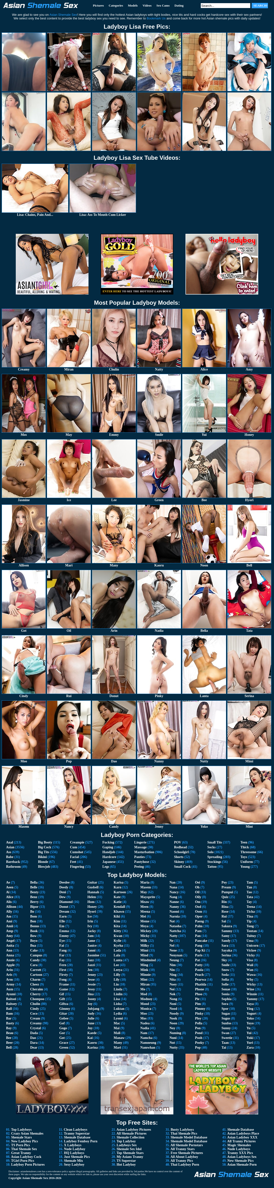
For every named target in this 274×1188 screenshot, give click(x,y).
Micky (145, 936)
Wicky (251, 984)
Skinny (179, 862)
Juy (90, 1028)
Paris (198, 955)
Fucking (108, 842)
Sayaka (226, 950)
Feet (73, 862)
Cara (33, 965)
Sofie (225, 984)
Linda (118, 989)
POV (177, 842)
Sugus (225, 1018)
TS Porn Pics (20, 1145)
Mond (144, 1004)
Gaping (107, 847)
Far (61, 955)
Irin (90, 921)
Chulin (35, 1004)
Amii (9, 926)
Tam (250, 882)
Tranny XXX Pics (240, 1153)
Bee (8, 1038)
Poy (224, 882)
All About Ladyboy (184, 1157)
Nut (172, 1043)
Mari (117, 1047)
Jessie (91, 984)
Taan (225, 1043)
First (62, 970)
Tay (249, 902)
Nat (172, 921)
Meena (145, 911)
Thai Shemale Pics (183, 1133)
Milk (143, 941)
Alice (9, 897)
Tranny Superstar (77, 1133)
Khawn (119, 911)
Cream (35, 1018)
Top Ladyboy (126, 1141)
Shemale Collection (131, 1137)
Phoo (198, 994)
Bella (33, 882)
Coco (33, 1013)
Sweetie (226, 1038)
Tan (249, 887)
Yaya (250, 1004)
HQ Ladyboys (74, 1153)
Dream (64, 911)
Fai (61, 945)
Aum (9, 989)
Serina (226, 955)
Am (8, 916)
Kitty (117, 931)
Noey (173, 984)
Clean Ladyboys (75, 1129)
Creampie (77, 842)
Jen (89, 970)
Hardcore (109, 857)
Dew (62, 897)
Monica (145, 1009)
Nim (172, 965)
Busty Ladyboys (182, 1129)
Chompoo (37, 999)
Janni (91, 950)
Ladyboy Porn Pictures (28, 1164)
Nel (171, 945)
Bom (33, 916)
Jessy (91, 989)
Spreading (214, 857)
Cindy (34, 1009)
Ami (9, 921)
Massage (140, 847)
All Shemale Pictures (131, 1133)
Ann (9, 950)
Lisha (118, 1004)
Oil (197, 892)
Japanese (108, 862)
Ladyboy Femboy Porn (80, 1141)
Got (62, 1038)
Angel (10, 941)
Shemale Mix (73, 1161)
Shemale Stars (21, 1137)
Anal (9, 842)
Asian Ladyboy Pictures (133, 1129)
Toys (244, 857)
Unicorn (252, 945)
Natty (173, 936)
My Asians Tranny (130, 1157)
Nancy (174, 892)
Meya (144, 926)
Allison (11, 907)
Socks (211, 847)
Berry (34, 902)
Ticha (251, 911)
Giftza (63, 1004)
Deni (62, 892)
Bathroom (13, 866)
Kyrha (118, 945)
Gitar (63, 1013)
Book (34, 931)
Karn (117, 887)
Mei (143, 916)
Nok (172, 994)
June (90, 1023)
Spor (224, 1009)
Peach (199, 975)
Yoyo (250, 1023)
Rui (224, 916)
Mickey (145, 931)
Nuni (173, 1038)
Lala (117, 955)
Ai (7, 892)
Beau (9, 1033)
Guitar (92, 882)
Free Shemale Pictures (187, 1153)
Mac (117, 1023)
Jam (90, 936)
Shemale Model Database (189, 1137)
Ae (8, 882)
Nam (143, 1033)
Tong (250, 926)
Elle (62, 921)
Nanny (174, 907)
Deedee (64, 882)
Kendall (119, 907)
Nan (172, 882)
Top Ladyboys (21, 1129)
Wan (250, 970)
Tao (249, 892)
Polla (198, 1023)
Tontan (252, 931)
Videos (147, 5)
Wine (250, 989)
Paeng (199, 921)
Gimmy (64, 1009)
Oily (198, 897)
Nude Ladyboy (74, 1149)
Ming (144, 965)
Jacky (91, 931)
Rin (224, 902)
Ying (250, 1009)
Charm (35, 979)
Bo (32, 911)
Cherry (35, 994)
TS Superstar (126, 1161)
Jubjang (93, 1009)
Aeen (9, 887)
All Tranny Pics (181, 1161)
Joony (91, 999)
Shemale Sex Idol (129, 1149)
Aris (9, 975)
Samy (225, 936)
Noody (174, 1013)
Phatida (200, 984)
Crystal (35, 1028)
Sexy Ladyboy (74, 1164)
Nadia (144, 1028)
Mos (143, 1018)
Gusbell (92, 887)
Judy (91, 1013)
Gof (62, 1023)
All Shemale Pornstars (186, 1145)
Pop (198, 1047)
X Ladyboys (72, 1145)
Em (61, 926)
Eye (62, 941)
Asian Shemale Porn (242, 1164)
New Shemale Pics (240, 1161)
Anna (10, 955)
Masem (145, 887)
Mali (117, 1033)
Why (250, 979)
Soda (225, 975)
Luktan (119, 1009)
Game (63, 989)
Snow (225, 970)
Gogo (63, 1028)
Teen (244, 842)
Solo (210, 852)
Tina (250, 916)
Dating (179, 5)
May (143, 892)
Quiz (224, 897)
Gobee (63, 1018)
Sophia (226, 999)
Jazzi (91, 965)
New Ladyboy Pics (24, 1141)
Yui (249, 1033)
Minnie (145, 975)
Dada (34, 1033)
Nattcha (175, 931)
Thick (245, 847)
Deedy (63, 887)
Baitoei (11, 999)
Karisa (118, 882)
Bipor (34, 907)
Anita (10, 945)
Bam (9, 1013)
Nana (173, 887)
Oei (197, 882)
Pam (198, 931)
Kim (117, 921)
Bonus (34, 926)
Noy (172, 1028)
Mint (144, 979)
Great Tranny (21, 1153)
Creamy (36, 1023)
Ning (173, 975)
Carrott (35, 970)
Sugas (225, 1013)
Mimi (144, 950)
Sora (224, 1004)
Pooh (198, 1038)
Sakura (226, 926)
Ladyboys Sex (127, 1145)
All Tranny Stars (182, 1149)
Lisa (117, 999)
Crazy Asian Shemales (27, 1133)
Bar (8, 1018)
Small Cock (182, 866)
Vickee (251, 950)
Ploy (198, 1018)
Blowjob (44, 866)
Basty (10, 1023)
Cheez (34, 984)
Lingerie (140, 842)
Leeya (118, 970)
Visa (250, 960)
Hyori (91, 911)
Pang (198, 945)
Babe (9, 857)
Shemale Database (77, 1137)
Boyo (33, 941)
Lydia (118, 1013)
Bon (33, 921)
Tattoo (212, 866)
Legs (105, 866)
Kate (117, 897)
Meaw (144, 902)
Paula (199, 970)
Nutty (173, 1047)
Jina (90, 994)
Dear (33, 1047)
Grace (63, 1043)
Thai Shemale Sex (24, 1149)
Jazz (90, 960)
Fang (62, 950)
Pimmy (200, 1009)
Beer (9, 1043)
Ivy (89, 926)
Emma (64, 931)
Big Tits (43, 852)
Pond (198, 1033)
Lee (116, 965)
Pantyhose (141, 862)
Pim (198, 1004)
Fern (62, 965)
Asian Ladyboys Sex (242, 1157)
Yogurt (252, 1013)
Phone (199, 989)
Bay (9, 1028)
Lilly (117, 975)
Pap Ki (200, 950)
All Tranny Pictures (241, 1141)
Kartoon (120, 892)
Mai (117, 1028)
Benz (33, 897)
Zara (250, 1047)
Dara (33, 1043)
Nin (172, 970)
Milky (144, 945)
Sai (223, 921)
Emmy (64, 936)
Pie (197, 999)
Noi (172, 989)
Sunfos (226, 1023)
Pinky (199, 1013)
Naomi (174, 911)
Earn (62, 916)
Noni (173, 1004)
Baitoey (11, 1004)
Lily (117, 979)
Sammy (226, 931)
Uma (250, 941)
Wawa (251, 975)
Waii (250, 965)
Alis (9, 902)
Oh (197, 887)
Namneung (148, 1043)
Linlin (118, 994)
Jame (91, 941)
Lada (117, 950)
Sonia (225, 994)
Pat (197, 960)
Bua (33, 945)
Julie (90, 1018)
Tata (250, 897)
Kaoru (92, 1043)
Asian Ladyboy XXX (242, 1137)
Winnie (252, 994)
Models (132, 5)
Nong (173, 999)
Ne (171, 941)
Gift (62, 999)
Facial (74, 857)
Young (245, 866)
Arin (9, 970)
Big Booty (45, 842)
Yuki (250, 1038)
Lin (116, 984)
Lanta (118, 960)
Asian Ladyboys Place (243, 1133)
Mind (144, 955)
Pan (198, 936)
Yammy (252, 999)
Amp (9, 931)
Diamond (66, 902)
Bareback (13, 862)
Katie (118, 902)
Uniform (247, 862)
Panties (139, 857)
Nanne (174, 902)
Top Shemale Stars (130, 1153)
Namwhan (147, 1047)
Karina (92, 1047)
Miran (145, 984)
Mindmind (148, 960)
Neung (174, 960)
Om (198, 902)
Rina (224, 907)
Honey (92, 907)
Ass (8, 852)
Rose (224, 911)
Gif (61, 994)
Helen (91, 897)
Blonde (43, 862)
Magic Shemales (239, 1145)
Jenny (91, 975)
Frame (64, 984)
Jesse (91, 979)
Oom (198, 911)
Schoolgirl (181, 852)
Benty (34, 892)
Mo (142, 989)
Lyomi (118, 1018)
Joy (89, 1004)
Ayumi (11, 994)
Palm (198, 926)
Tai (223, 1047)
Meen (144, 907)
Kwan (118, 936)
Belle (33, 887)
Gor (62, 1033)
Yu (249, 1028)
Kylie (117, 941)
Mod (143, 994)
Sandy (225, 941)
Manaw (119, 1038)
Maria (144, 882)
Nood (173, 1009)
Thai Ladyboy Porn (184, 1164)
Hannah (93, 892)
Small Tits (214, 842)
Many (118, 1043)
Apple (10, 965)
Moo (143, 1013)
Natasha (175, 926)
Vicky (251, 955)
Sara (224, 945)
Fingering (77, 866)
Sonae (225, 989)
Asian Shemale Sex (35, 1178)
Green (63, 1047)
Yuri (250, 1043)
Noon (173, 1023)
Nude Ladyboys (238, 1149)
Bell (9, 1047)
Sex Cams (163, 5)
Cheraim (36, 989)
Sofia (225, 979)
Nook (173, 1018)
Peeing (139, 866)
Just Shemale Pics (77, 1157)
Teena (251, 907)
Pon (198, 1028)
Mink (144, 970)
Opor (199, 916)
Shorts (179, 857)
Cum (73, 847)
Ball (9, 1009)
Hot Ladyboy (126, 1164)
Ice (89, 916)
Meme (144, 921)
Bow (33, 936)
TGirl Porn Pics (22, 1161)
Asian (10, 847)
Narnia (174, 916)
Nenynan (176, 955)
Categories (116, 5)
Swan (225, 1033)
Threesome (249, 852)
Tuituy (251, 936)
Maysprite (147, 897)
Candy (35, 960)
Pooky (199, 1043)
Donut (63, 907)
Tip (249, 921)
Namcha (146, 1038)
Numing (175, 1033)
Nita (172, 979)
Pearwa (200, 979)
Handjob (108, 852)
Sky (224, 960)
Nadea (145, 1023)
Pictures (98, 5)
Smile (225, 965)
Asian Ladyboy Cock (26, 1157)
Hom (91, 902)
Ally (9, 911)
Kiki (117, 916)
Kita (117, 926)
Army (10, 984)
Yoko (250, 1018)
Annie (10, 960)
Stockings (214, 862)
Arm (9, 979)
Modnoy (146, 999)
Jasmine (93, 955)
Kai (90, 1038)
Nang (173, 897)
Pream (226, 887)
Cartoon (36, 975)
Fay (62, 960)
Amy (9, 936)
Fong (62, 979)
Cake (34, 950)
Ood (198, 907)
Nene (173, 950)
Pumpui (227, 892)
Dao (33, 1038)
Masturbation (144, 852)
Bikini (42, 857)
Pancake (201, 941)
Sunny (226, 1028)
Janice (92, 945)
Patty (199, 965)
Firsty (63, 975)
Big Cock (44, 847)
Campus (36, 955)
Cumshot (76, 852)
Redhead (180, 847)
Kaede (92, 1033)
